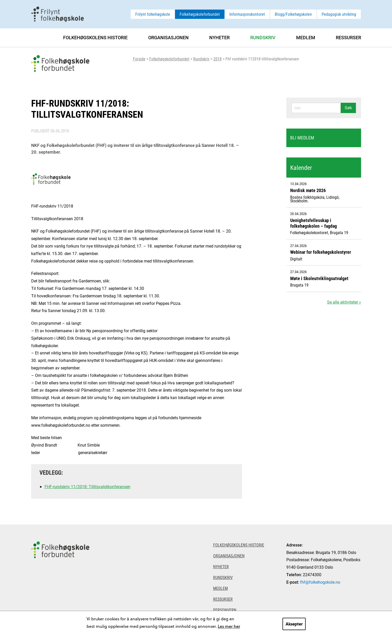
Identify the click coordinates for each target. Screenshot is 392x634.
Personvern (224, 610)
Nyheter (219, 37)
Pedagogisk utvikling (339, 14)
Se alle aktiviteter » (344, 302)
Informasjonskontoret (247, 14)
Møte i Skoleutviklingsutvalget (319, 278)
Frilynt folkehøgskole (152, 14)
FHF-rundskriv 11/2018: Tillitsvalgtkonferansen (87, 486)
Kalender (301, 167)
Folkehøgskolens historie (95, 37)
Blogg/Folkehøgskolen (293, 14)
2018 (217, 58)
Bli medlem (302, 137)
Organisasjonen (168, 37)
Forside (139, 58)
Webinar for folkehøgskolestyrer (320, 252)
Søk (348, 108)
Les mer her (229, 626)
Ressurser (348, 37)
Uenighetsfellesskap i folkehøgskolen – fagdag (313, 223)
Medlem (305, 37)
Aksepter (294, 624)
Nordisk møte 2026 (308, 190)
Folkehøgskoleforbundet (200, 14)
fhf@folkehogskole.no (320, 582)
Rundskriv (201, 58)
